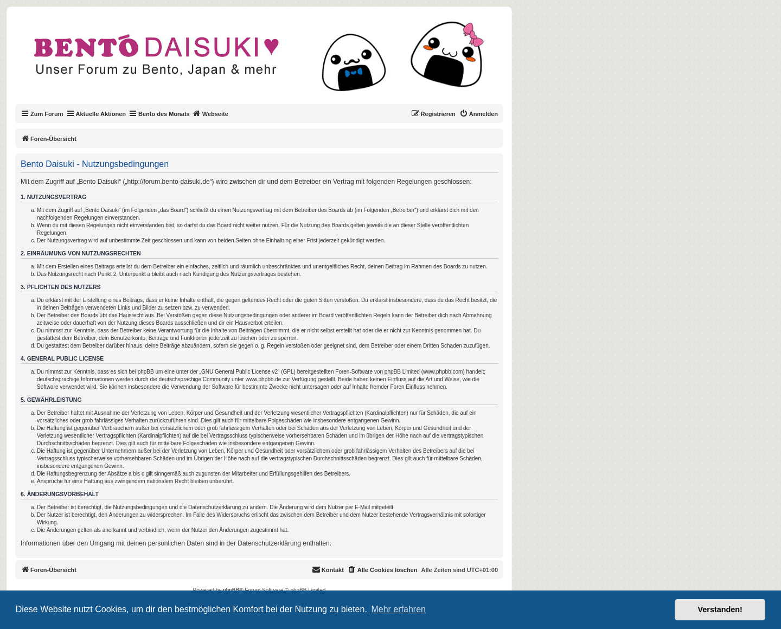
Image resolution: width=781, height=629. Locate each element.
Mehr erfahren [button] (398, 609)
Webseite (210, 113)
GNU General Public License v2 (239, 372)
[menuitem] (478, 113)
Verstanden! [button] (720, 609)
